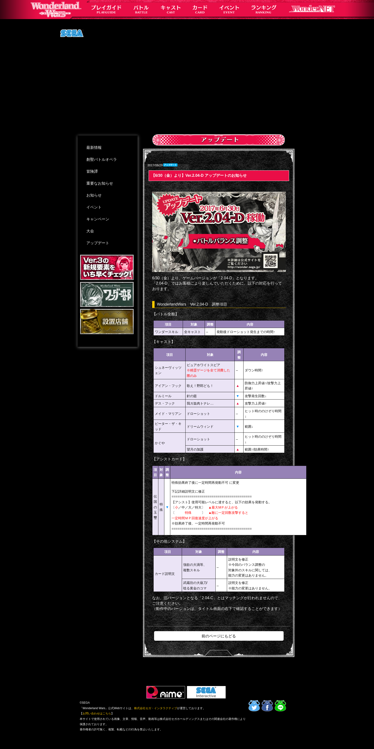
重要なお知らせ (99, 183)
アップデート (97, 243)
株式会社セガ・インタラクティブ (155, 708)
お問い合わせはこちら (97, 713)
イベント (94, 207)
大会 (90, 231)
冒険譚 (92, 171)
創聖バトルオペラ (101, 159)
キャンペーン (97, 219)
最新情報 (94, 148)
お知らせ (94, 195)
